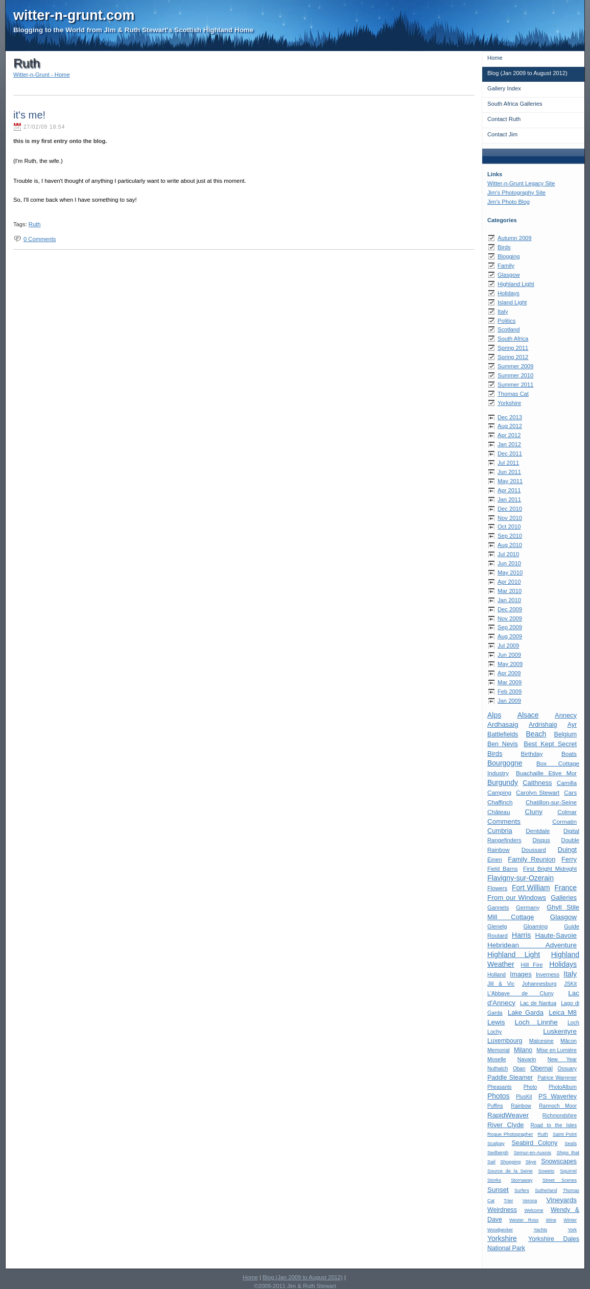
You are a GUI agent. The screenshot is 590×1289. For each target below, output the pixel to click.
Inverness (547, 974)
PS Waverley (557, 1096)
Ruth (543, 1134)
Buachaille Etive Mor (546, 773)
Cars (570, 792)
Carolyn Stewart (537, 792)
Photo (530, 1087)
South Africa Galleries (514, 104)
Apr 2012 (509, 435)
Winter (570, 1220)
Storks (494, 1180)
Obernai (541, 1068)
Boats (569, 753)
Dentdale (538, 830)
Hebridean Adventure (532, 945)
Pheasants (499, 1087)
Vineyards (561, 1200)
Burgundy (502, 782)
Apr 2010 (509, 582)
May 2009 (510, 664)
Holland (496, 974)
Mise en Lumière (556, 1050)
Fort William (531, 888)
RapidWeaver (508, 1115)
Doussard (534, 850)
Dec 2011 (510, 453)
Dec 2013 (510, 417)
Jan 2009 (509, 701)
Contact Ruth (504, 119)
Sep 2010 (510, 536)
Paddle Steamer (510, 1077)
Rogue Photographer (510, 1134)
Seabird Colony (535, 1143)
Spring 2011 (513, 348)
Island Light (512, 302)
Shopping (510, 1161)
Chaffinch (499, 802)
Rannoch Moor (558, 1106)
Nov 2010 (510, 518)
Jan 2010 (509, 600)
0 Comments (39, 239)
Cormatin (564, 821)
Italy (503, 311)
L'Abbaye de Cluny (520, 993)
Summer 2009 (515, 366)
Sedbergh (497, 1152)
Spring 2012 (513, 357)
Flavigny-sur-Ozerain (520, 878)
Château (498, 811)
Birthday (532, 753)
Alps (494, 715)
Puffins (495, 1106)
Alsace (528, 715)
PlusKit (524, 1097)
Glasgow (509, 275)
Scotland (509, 329)
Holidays (509, 293)
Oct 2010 (509, 526)
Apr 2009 (509, 673)
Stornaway (521, 1180)
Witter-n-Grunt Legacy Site (521, 183)
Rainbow (521, 1106)
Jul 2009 (508, 645)
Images (520, 974)
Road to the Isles (554, 1125)
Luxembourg (504, 1040)
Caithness (537, 782)
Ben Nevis (502, 744)
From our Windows (516, 897)
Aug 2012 (510, 426)
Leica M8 (563, 1012)
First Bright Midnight (550, 869)
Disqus (541, 840)
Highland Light (516, 284)
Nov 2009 (510, 618)
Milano (523, 1050)
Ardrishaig (543, 724)
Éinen (494, 859)
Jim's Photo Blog (508, 202)
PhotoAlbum (563, 1087)
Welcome (533, 1210)
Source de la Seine (510, 1171)
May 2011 (510, 481)
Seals (570, 1143)
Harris (521, 935)
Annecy (566, 715)
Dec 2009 (510, 609)
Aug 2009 (510, 636)
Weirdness (502, 1209)
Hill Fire (532, 965)
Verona (530, 1200)
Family (506, 265)
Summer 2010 (515, 375)
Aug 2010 (510, 545)
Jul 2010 (508, 554)
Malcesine (541, 1041)
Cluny (533, 812)
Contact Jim (502, 134)
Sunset (498, 1189)
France (565, 888)
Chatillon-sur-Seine (551, 802)
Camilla (567, 782)
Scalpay (496, 1143)
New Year (562, 1059)
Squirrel (568, 1171)
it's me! (29, 115)
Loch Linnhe (536, 1022)
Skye (531, 1161)
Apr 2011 (509, 490)
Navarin (526, 1059)
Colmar (567, 811)
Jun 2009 (509, 655)
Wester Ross (523, 1220)
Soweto (546, 1171)
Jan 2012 (509, 444)
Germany (527, 907)
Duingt (567, 849)
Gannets (498, 907)
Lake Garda (526, 1012)
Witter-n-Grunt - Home (41, 74)
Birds (504, 247)
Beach (536, 734)
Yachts (540, 1229)
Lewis (496, 1022)
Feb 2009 (510, 691)
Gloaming (535, 926)
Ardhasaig (502, 724)
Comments (504, 821)
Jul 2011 (508, 463)
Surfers (521, 1190)
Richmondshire (559, 1115)
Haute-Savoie (556, 935)
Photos (498, 1096)
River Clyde (505, 1125)
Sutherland (546, 1190)
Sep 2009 (510, 627)
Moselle (496, 1059)
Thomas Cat (513, 394)
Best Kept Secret (550, 744)
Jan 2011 (509, 499)
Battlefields (502, 734)
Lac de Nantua (538, 1003)
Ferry (569, 859)
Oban (519, 1068)
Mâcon (568, 1041)
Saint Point (565, 1134)
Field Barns (502, 869)
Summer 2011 (515, 384)
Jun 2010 (509, 563)
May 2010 (510, 572)
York (572, 1229)
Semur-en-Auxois (532, 1152)
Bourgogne (505, 763)
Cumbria (499, 830)
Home (495, 58)
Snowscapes (559, 1161)
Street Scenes (559, 1180)
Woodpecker (500, 1229)
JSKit (570, 984)
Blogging (509, 256)
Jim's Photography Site (516, 192)
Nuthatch (497, 1068)
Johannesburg (539, 984)
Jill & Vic (500, 984)
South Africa (513, 339)
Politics (506, 321)
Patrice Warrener (557, 1078)
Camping (499, 792)
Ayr (572, 724)
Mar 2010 (510, 591)
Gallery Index (504, 88)
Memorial (498, 1050)
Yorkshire (509, 403)
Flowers (497, 888)
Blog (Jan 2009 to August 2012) (527, 73)
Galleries (564, 897)
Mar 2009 (510, 682)
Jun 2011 (509, 472)
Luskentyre (560, 1031)
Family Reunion (531, 859)
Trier (508, 1200)
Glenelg (497, 926)
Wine (551, 1220)
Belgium (565, 734)
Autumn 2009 (515, 238)
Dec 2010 (510, 509)
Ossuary (567, 1068)
